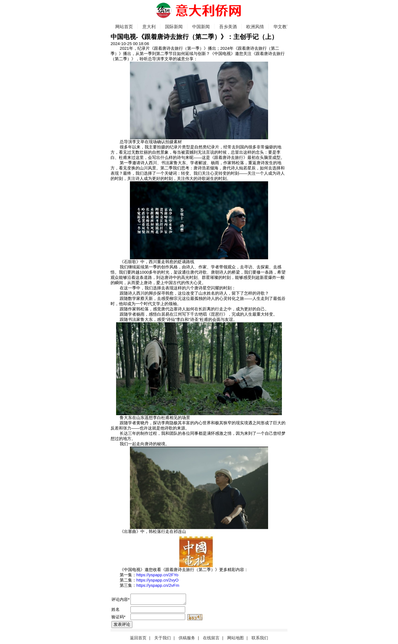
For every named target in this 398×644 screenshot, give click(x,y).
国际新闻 (174, 26)
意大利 (149, 26)
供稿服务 (187, 637)
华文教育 (282, 26)
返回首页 (138, 637)
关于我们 (162, 637)
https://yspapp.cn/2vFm (157, 585)
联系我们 (260, 637)
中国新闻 (201, 26)
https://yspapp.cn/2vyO (157, 580)
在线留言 (211, 637)
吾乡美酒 (228, 26)
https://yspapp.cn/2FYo (157, 574)
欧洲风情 (255, 26)
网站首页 (124, 26)
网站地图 (235, 637)
